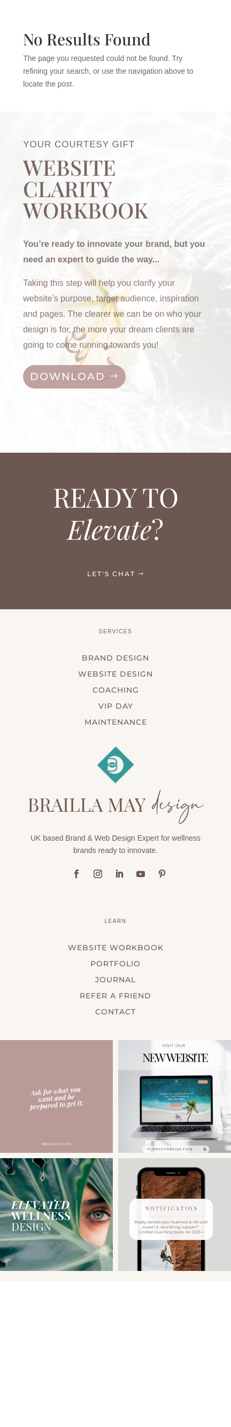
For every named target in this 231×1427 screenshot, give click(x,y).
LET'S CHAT (111, 574)
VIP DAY (115, 706)
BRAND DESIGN (115, 658)
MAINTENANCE (115, 722)
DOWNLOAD (68, 376)
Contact (115, 1012)
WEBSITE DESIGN (115, 674)
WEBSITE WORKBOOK (116, 948)
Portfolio (115, 964)
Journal (115, 980)
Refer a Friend (115, 996)
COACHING (116, 690)
